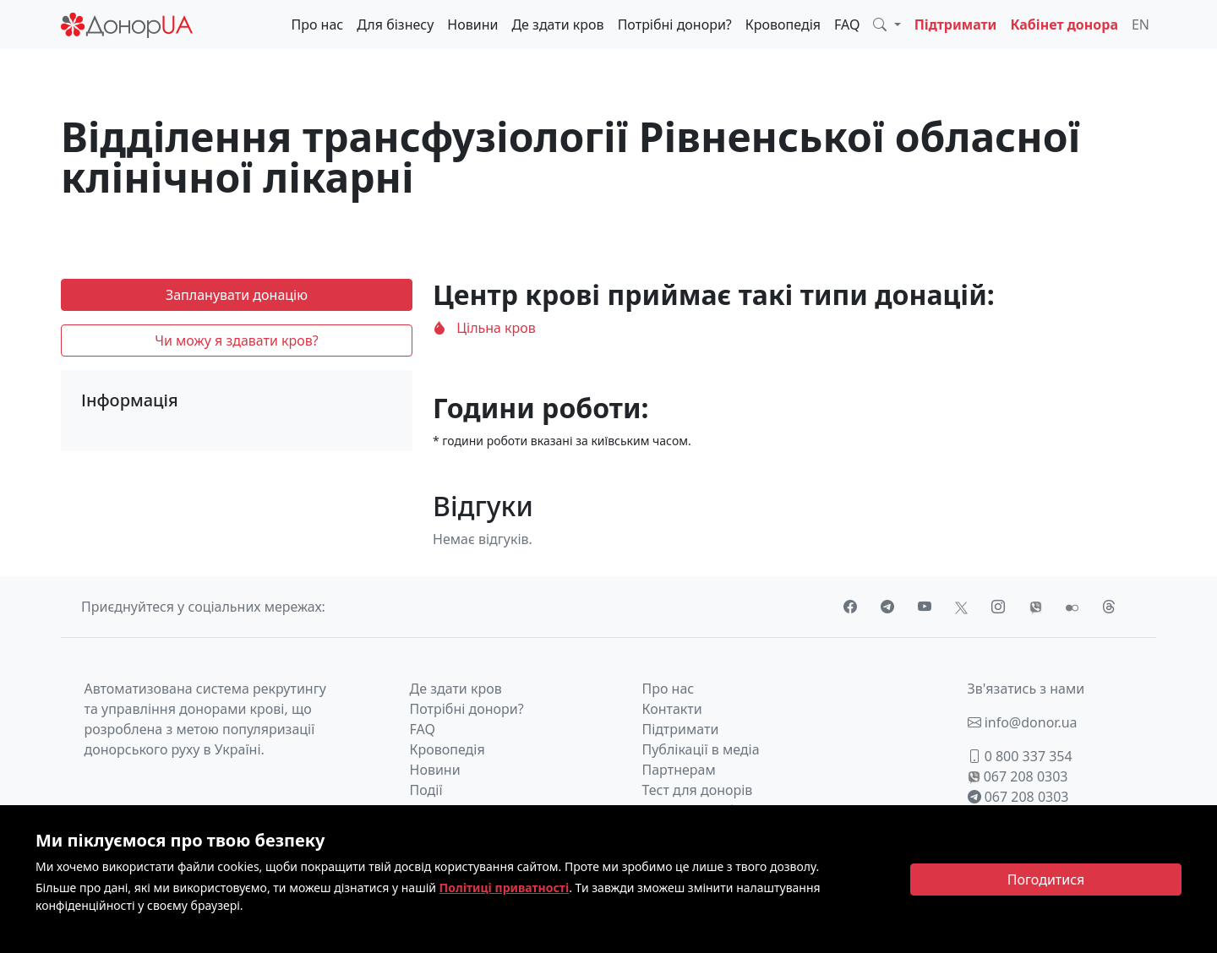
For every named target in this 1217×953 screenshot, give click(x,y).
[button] (886, 24)
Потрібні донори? (675, 24)
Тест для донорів (697, 790)
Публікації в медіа (701, 749)
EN (1140, 24)
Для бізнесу (395, 24)
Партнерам (679, 769)
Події (426, 790)
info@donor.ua (1023, 722)
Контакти (672, 709)
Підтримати (955, 24)
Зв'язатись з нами (1026, 688)
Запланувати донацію (237, 295)
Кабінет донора (1064, 24)
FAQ (847, 24)
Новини (472, 24)
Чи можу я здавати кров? (237, 340)
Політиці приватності (504, 887)
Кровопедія (783, 24)
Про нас (317, 24)
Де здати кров (557, 24)
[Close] (1046, 879)
